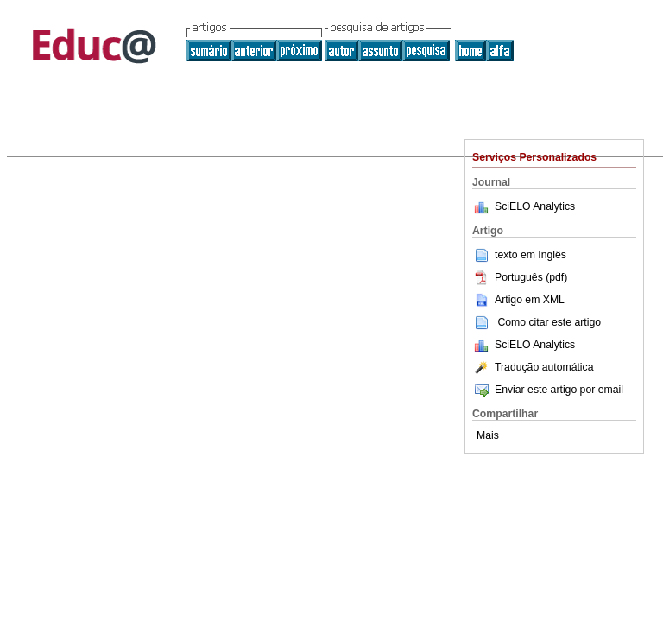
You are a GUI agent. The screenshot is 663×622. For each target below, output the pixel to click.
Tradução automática (532, 367)
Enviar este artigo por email (547, 390)
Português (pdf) (519, 277)
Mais (488, 435)
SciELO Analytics (535, 206)
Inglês (552, 255)
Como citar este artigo (549, 322)
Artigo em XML (518, 300)
